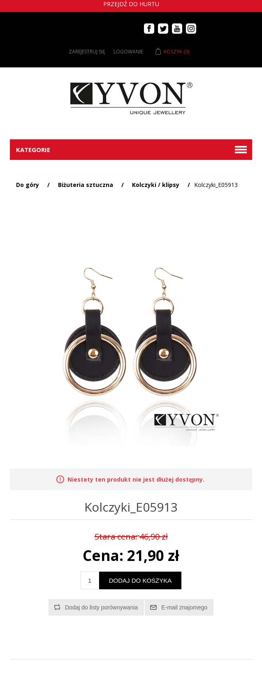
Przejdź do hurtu (131, 4)
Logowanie (128, 51)
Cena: (103, 555)
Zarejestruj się (87, 51)
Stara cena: (116, 536)
